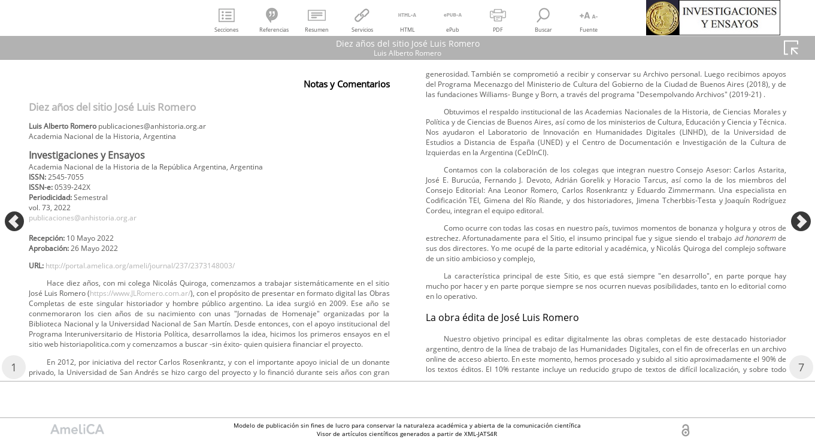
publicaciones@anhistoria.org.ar (94, 229)
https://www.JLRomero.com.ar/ (293, 314)
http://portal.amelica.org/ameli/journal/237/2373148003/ (162, 283)
